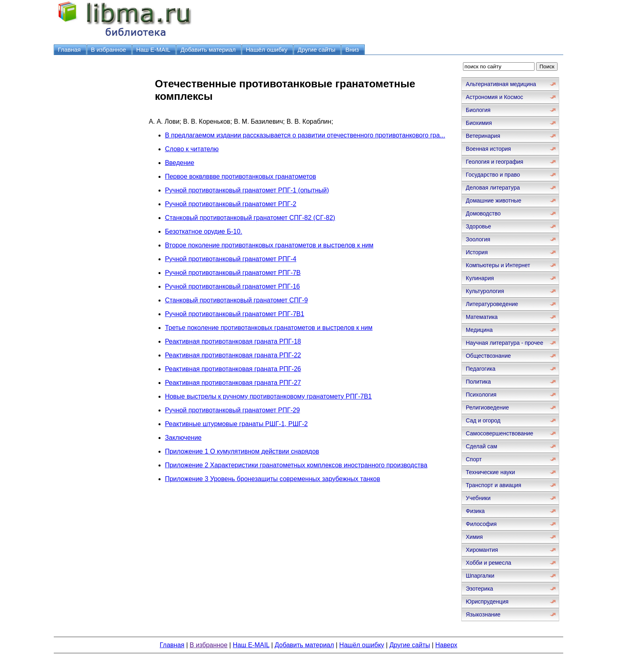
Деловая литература (493, 187)
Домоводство (483, 213)
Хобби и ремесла (488, 562)
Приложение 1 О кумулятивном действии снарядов (242, 451)
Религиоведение (487, 407)
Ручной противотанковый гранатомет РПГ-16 (232, 286)
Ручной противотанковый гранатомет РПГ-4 (230, 258)
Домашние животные (493, 200)
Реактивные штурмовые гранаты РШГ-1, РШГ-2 (236, 423)
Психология (481, 394)
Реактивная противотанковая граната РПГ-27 (233, 382)
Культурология (485, 291)
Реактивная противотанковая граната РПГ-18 (233, 341)
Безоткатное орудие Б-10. (203, 231)
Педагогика (480, 368)
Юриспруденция (487, 601)
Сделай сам (481, 446)
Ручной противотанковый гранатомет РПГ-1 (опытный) (247, 190)
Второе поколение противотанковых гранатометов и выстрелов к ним (269, 245)
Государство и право (493, 174)
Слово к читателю (192, 149)
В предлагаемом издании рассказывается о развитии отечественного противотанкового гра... (305, 135)
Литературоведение (492, 304)
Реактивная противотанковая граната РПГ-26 (233, 368)
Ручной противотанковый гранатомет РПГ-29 (232, 410)
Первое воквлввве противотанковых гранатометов (240, 176)
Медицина (479, 330)
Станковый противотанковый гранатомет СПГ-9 (236, 300)
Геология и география (494, 161)
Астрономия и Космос (494, 97)
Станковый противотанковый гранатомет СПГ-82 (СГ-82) (250, 217)
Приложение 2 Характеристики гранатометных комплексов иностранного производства (296, 465)
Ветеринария (483, 136)
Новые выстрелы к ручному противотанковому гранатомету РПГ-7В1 (268, 396)
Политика (478, 381)
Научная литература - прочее (504, 343)
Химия (474, 537)
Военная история (488, 149)
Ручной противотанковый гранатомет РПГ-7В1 (234, 313)
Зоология (478, 239)
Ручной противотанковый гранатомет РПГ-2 (230, 204)
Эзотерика (479, 588)
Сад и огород (483, 420)
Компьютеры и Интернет (498, 265)
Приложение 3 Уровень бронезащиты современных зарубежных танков (272, 478)
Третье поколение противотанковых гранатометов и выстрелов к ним (268, 327)
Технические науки (490, 472)
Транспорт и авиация (493, 485)
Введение (179, 162)
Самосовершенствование (499, 433)
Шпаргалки (480, 575)
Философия (481, 524)
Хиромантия (482, 550)
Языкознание (483, 614)
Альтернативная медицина (501, 84)
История (477, 252)
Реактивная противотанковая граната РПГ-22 (233, 355)
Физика (475, 511)
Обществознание (488, 356)
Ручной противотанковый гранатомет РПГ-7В (233, 272)
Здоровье (478, 226)
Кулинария (480, 278)
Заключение (183, 437)
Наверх (446, 645)
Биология (478, 110)
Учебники (478, 498)
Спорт (474, 459)
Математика (482, 317)
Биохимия (479, 123)
